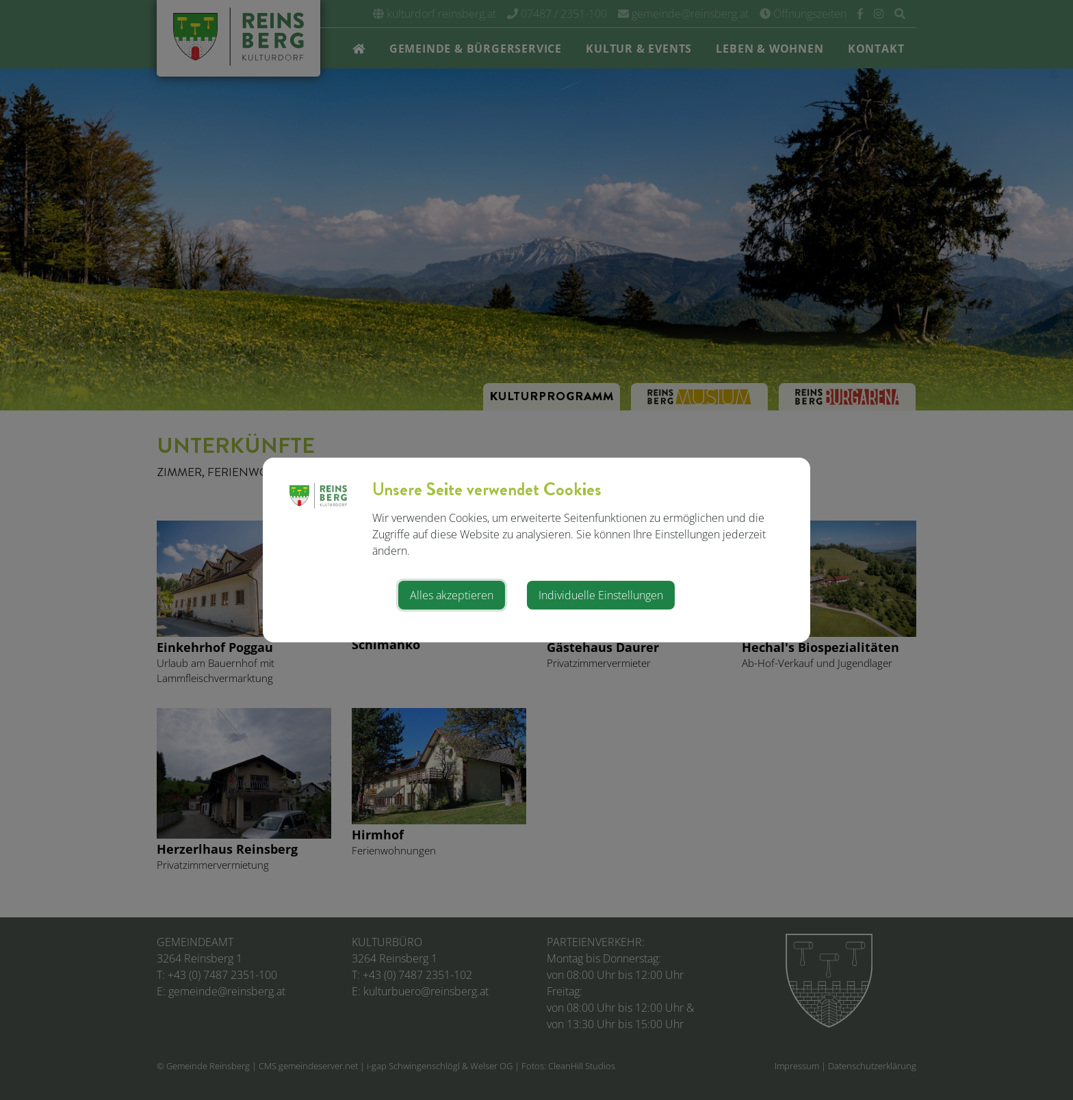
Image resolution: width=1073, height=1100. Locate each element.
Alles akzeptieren (451, 595)
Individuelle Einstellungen (601, 595)
